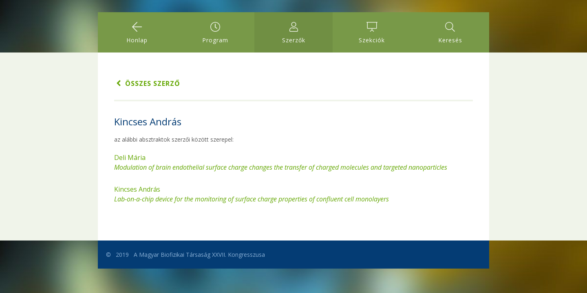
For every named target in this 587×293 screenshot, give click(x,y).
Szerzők (293, 33)
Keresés (450, 33)
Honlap (137, 33)
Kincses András (251, 194)
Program (215, 33)
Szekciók (372, 33)
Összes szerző (147, 83)
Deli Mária (280, 162)
